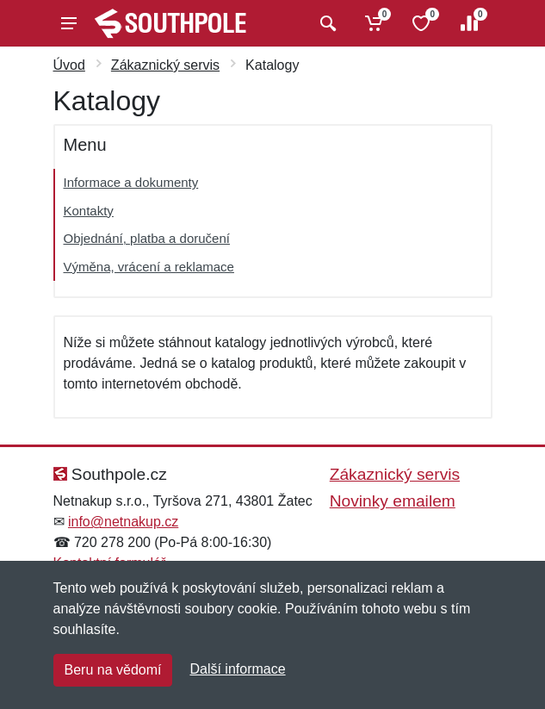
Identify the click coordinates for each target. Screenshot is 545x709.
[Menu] (68, 23)
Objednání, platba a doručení (147, 238)
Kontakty (89, 210)
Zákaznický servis (165, 65)
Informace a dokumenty (131, 182)
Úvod (69, 65)
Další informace (237, 669)
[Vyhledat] (326, 23)
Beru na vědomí (113, 669)
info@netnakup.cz (123, 521)
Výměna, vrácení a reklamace (149, 266)
